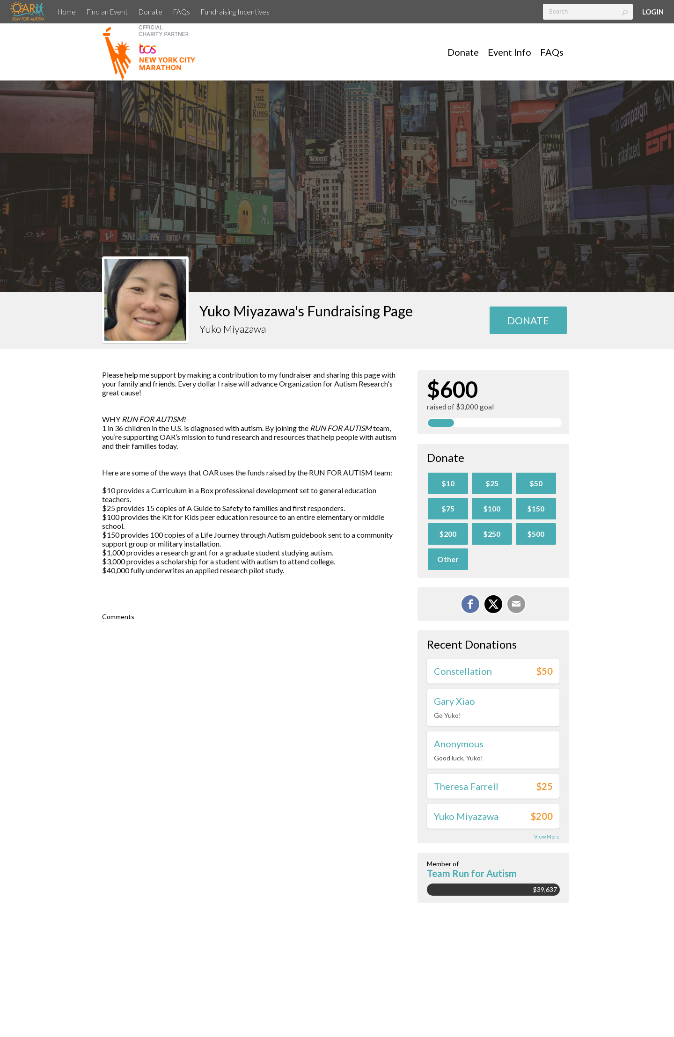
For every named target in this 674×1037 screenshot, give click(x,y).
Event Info (509, 52)
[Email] (516, 604)
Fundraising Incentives (235, 11)
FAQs (181, 11)
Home (67, 11)
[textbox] (588, 12)
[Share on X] (493, 604)
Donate (150, 11)
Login (653, 11)
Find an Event (107, 11)
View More (547, 836)
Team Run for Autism (472, 873)
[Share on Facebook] (470, 604)
